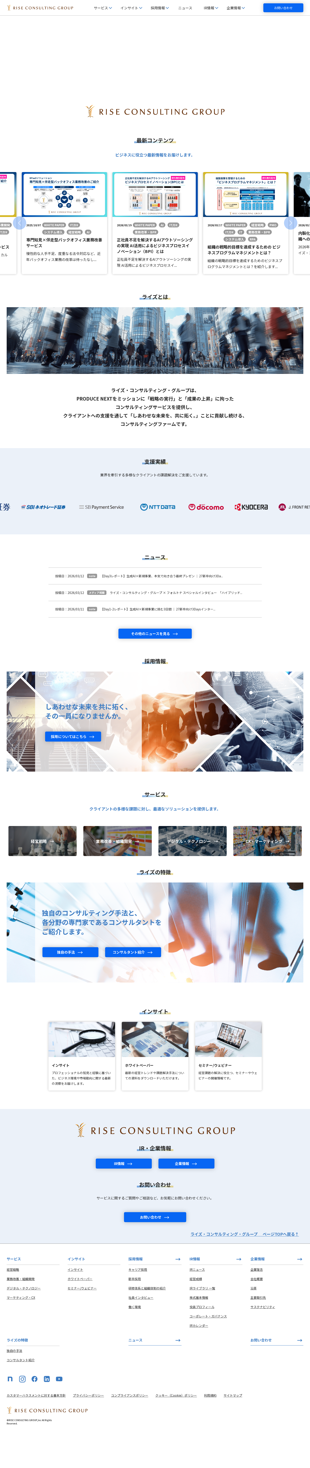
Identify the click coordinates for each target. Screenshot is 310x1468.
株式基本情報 (199, 1334)
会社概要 (256, 1315)
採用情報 (135, 1295)
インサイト (75, 1306)
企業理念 (256, 1306)
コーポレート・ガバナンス (208, 1352)
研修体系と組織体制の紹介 (147, 1324)
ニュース (185, 7)
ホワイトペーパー (80, 1315)
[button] (19, 259)
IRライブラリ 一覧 (202, 1324)
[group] (64, 259)
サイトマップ (233, 1431)
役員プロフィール (202, 1343)
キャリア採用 (137, 1306)
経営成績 (196, 1315)
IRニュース (197, 1306)
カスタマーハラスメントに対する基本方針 (36, 1431)
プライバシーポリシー (88, 1431)
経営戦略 (13, 1306)
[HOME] (40, 8)
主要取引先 (258, 1334)
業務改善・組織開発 (21, 1315)
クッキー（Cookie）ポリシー (176, 1431)
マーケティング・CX (21, 1334)
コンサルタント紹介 (21, 1396)
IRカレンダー (199, 1362)
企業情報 (257, 1295)
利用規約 (210, 1431)
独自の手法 (14, 1387)
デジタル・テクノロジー (24, 1324)
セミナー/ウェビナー (82, 1324)
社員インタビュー (140, 1334)
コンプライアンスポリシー (129, 1431)
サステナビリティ (262, 1343)
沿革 (253, 1324)
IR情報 (195, 1295)
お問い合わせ (283, 8)
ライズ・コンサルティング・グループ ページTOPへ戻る (244, 1270)
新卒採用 (134, 1315)
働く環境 (134, 1343)
